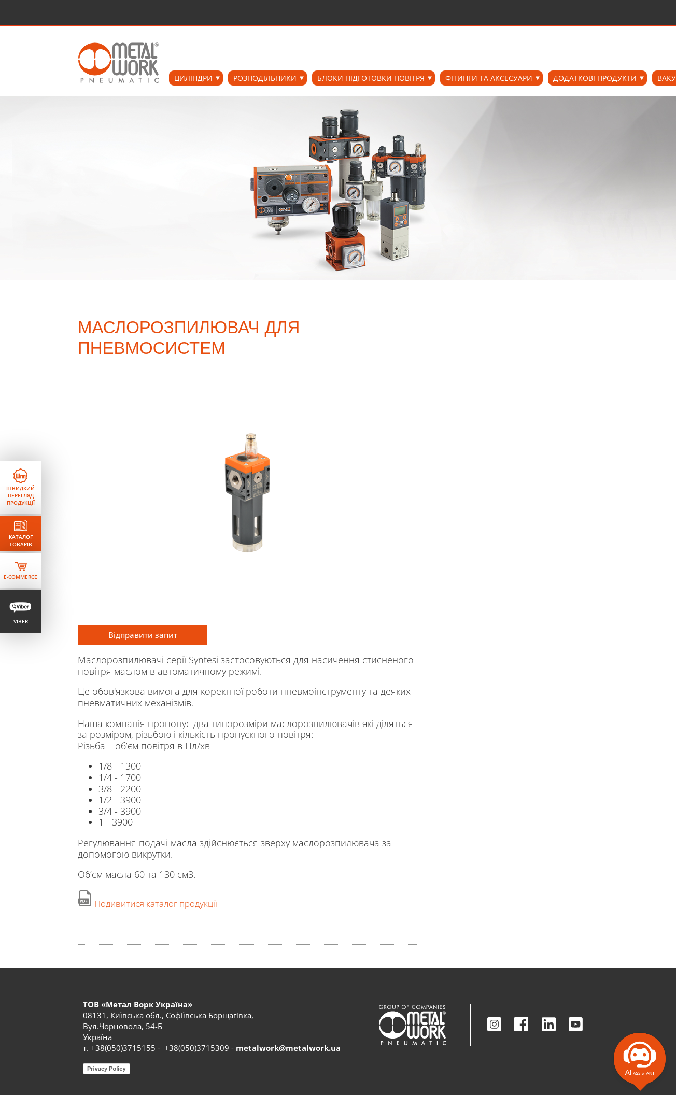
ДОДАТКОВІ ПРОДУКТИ (595, 78)
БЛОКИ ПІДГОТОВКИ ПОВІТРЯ (371, 78)
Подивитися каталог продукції (155, 903)
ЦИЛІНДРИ (193, 78)
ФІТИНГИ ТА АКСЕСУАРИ (488, 78)
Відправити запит (142, 635)
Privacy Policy (106, 1068)
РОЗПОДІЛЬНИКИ (265, 78)
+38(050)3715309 (196, 1048)
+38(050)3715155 (123, 1048)
